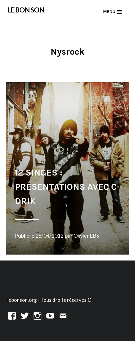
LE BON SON (25, 10)
